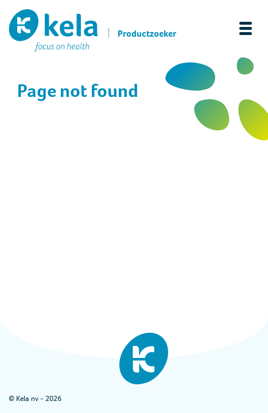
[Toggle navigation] (245, 28)
